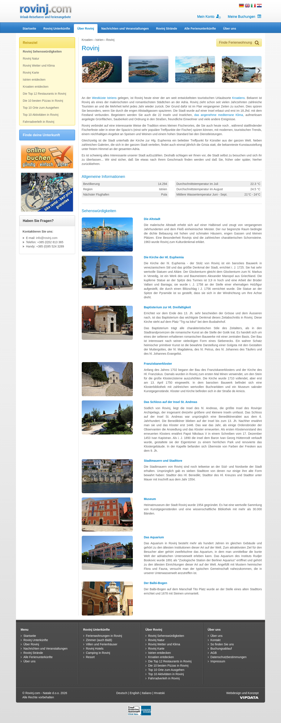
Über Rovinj (85, 28)
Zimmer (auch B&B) (99, 640)
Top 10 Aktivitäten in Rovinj (40, 114)
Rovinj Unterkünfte (56, 28)
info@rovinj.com (46, 238)
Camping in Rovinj (98, 652)
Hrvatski (159, 693)
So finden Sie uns (222, 644)
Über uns (229, 28)
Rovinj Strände (166, 28)
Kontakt (216, 640)
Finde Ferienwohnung (239, 42)
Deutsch (121, 693)
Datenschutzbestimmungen (229, 657)
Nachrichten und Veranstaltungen (125, 28)
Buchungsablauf (221, 648)
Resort (90, 657)
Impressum (218, 661)
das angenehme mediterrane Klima (218, 115)
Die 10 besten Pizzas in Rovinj (43, 100)
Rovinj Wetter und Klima (39, 65)
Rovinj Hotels (94, 648)
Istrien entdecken (34, 79)
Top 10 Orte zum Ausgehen (41, 107)
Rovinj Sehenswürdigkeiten (42, 51)
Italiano (146, 693)
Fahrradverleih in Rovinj (38, 121)
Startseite (29, 28)
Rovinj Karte (31, 72)
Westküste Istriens (104, 98)
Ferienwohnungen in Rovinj (104, 635)
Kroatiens (238, 98)
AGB (214, 652)
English (134, 693)
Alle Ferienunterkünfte (200, 28)
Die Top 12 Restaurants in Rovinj (44, 93)
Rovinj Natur (31, 58)
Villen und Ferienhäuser (102, 644)
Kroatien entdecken (36, 86)
